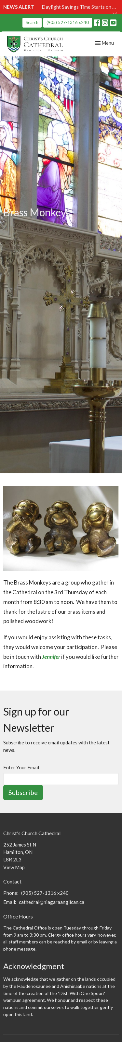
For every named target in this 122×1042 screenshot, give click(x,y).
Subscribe (23, 792)
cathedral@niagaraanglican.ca (51, 902)
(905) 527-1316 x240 (68, 22)
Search (32, 22)
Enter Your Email (21, 767)
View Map (14, 867)
